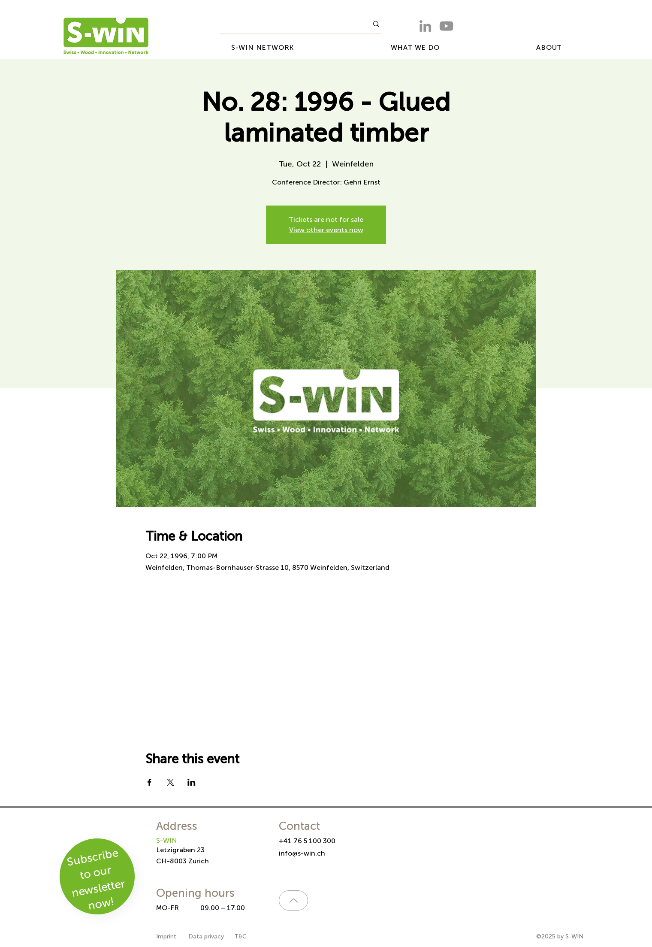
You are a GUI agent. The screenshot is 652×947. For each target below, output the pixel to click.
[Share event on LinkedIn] (191, 782)
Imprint (167, 936)
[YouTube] (446, 26)
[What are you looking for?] (287, 24)
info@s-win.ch (302, 853)
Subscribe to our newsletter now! (96, 879)
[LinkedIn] (425, 26)
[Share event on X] (170, 782)
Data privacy (206, 936)
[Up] (293, 900)
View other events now (326, 230)
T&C (240, 936)
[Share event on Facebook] (149, 782)
